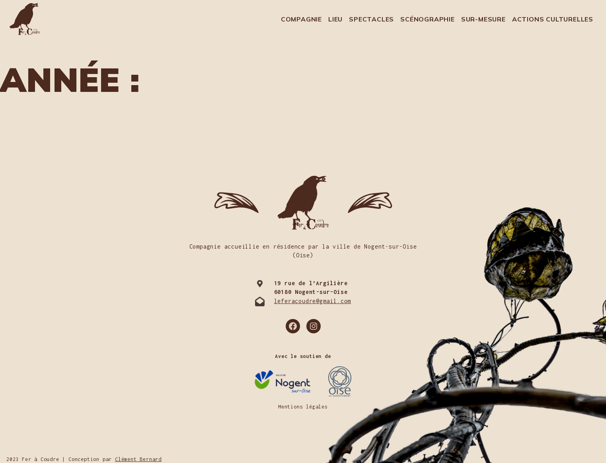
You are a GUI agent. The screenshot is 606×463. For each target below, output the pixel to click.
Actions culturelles (552, 19)
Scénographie (427, 19)
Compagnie (301, 19)
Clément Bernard (138, 459)
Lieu (335, 19)
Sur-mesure (483, 19)
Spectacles (371, 19)
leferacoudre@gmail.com (312, 301)
